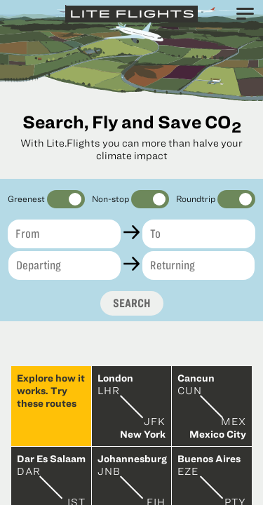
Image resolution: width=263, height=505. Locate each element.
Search (132, 303)
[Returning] (198, 265)
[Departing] (64, 265)
